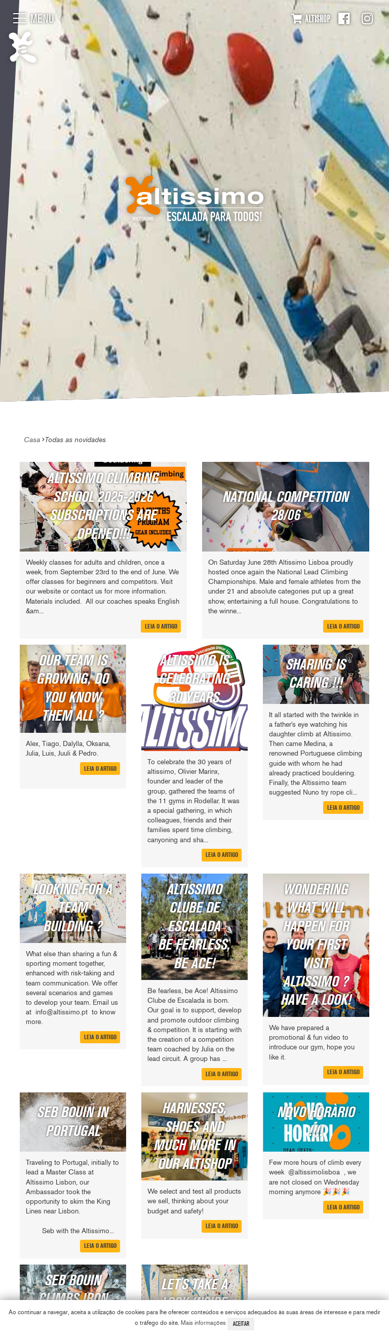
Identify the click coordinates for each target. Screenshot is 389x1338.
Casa (32, 439)
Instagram (367, 18)
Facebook (344, 18)
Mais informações (203, 1323)
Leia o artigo (161, 626)
